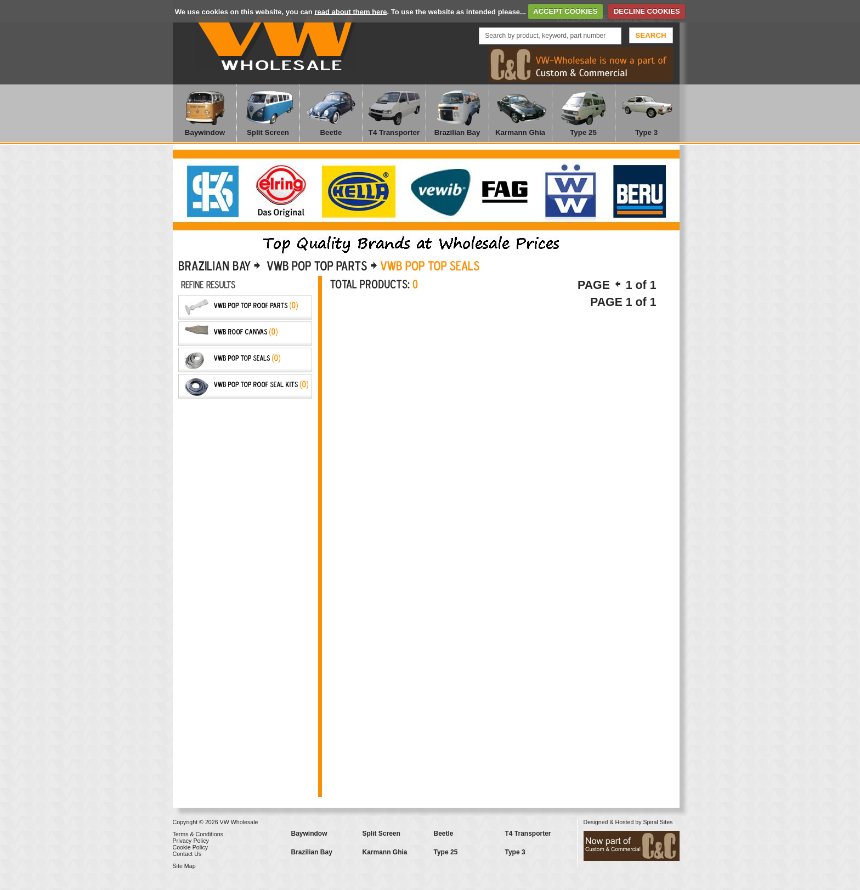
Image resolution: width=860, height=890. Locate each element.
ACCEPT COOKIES (565, 11)
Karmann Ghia (520, 132)
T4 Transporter (394, 132)
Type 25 (583, 132)
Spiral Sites (658, 822)
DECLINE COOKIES (647, 11)
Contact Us (187, 854)
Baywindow (205, 132)
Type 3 (646, 132)
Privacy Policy (191, 840)
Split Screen (268, 132)
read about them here (350, 11)
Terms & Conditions (198, 834)
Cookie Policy (190, 847)
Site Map (184, 866)
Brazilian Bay (457, 132)
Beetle (331, 132)
